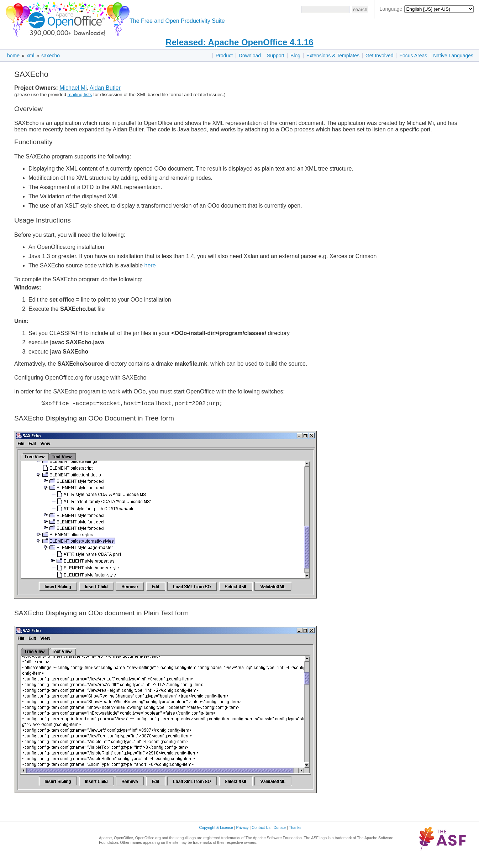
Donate (280, 829)
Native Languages (453, 55)
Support (275, 55)
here (150, 265)
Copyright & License (216, 829)
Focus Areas (413, 55)
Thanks (295, 829)
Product (224, 55)
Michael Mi (72, 88)
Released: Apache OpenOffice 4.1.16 (239, 42)
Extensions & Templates (332, 55)
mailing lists (80, 94)
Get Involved (379, 55)
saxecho (50, 55)
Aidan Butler (105, 88)
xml (31, 55)
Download (250, 55)
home (13, 55)
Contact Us (261, 829)
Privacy (242, 829)
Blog (295, 55)
